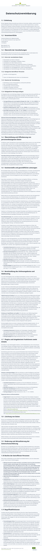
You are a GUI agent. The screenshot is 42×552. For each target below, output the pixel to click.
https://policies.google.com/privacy (20, 410)
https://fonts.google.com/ (12, 409)
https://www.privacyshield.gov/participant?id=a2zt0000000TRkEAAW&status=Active (23, 413)
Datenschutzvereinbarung (23, 549)
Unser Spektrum (15, 5)
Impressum (16, 549)
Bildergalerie (28, 5)
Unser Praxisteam (21, 5)
